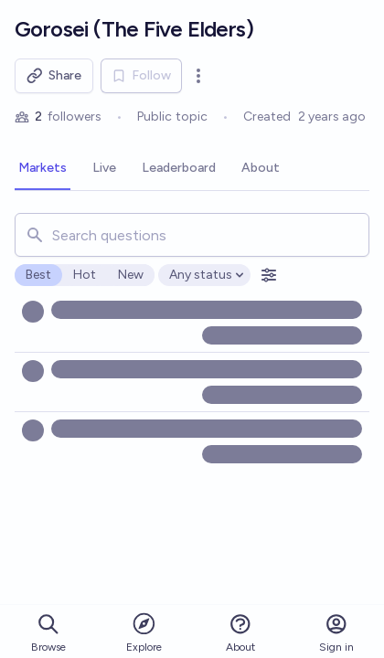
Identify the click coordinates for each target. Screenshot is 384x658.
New (131, 274)
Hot (84, 274)
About (240, 632)
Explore (144, 631)
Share (54, 76)
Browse (48, 632)
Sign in (336, 632)
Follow (141, 75)
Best (38, 274)
